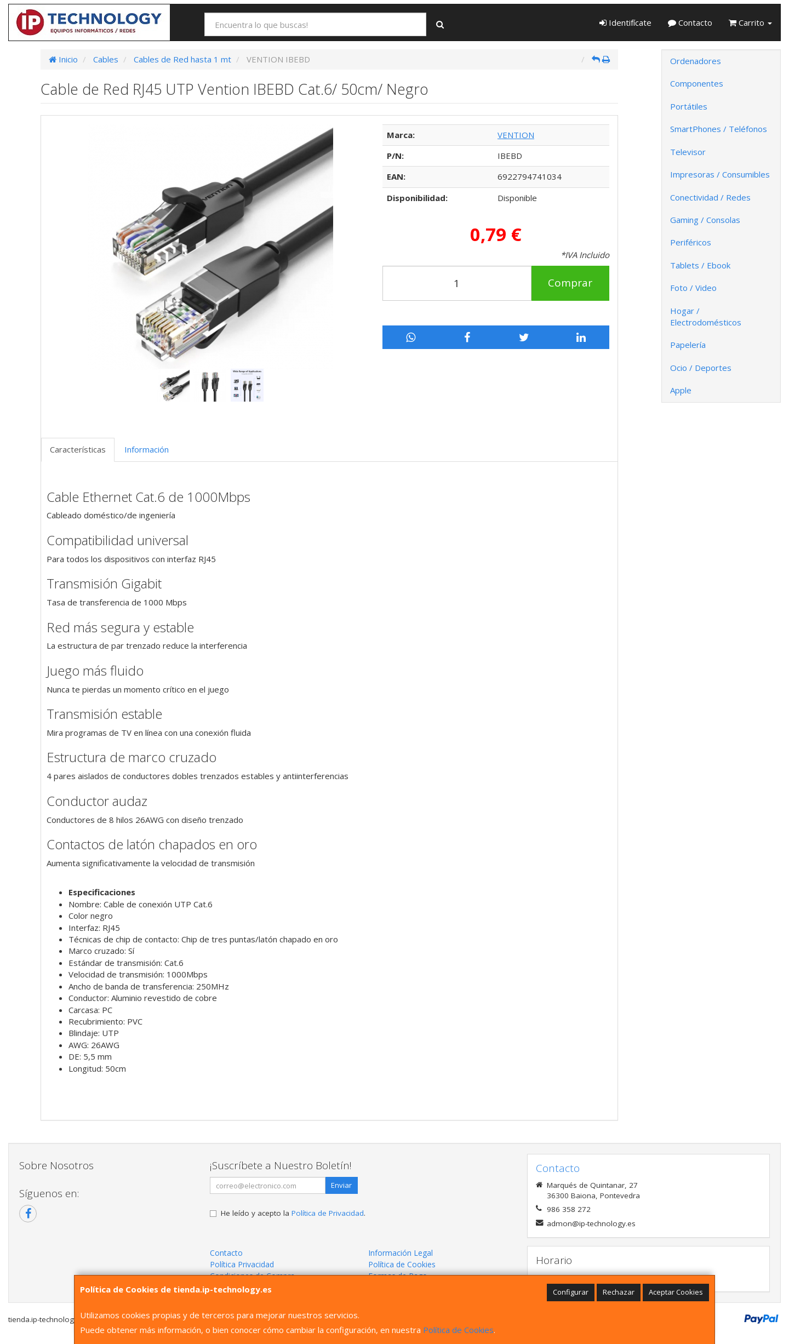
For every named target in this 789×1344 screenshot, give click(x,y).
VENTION (516, 134)
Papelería (688, 344)
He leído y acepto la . (293, 1213)
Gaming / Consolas (705, 219)
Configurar (570, 1292)
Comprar (570, 283)
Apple (680, 390)
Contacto (690, 22)
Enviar (341, 1185)
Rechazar (618, 1292)
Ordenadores (695, 60)
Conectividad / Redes (710, 197)
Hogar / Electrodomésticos (705, 316)
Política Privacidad (242, 1264)
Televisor (688, 151)
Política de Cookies (458, 1329)
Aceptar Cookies (676, 1292)
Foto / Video (693, 287)
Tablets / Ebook (700, 265)
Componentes (696, 83)
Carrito (750, 22)
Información (146, 449)
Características (78, 449)
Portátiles (688, 106)
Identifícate (625, 22)
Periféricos (690, 242)
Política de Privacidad (327, 1213)
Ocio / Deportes (700, 367)
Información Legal (400, 1253)
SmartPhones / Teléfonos (718, 128)
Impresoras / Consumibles (720, 174)
